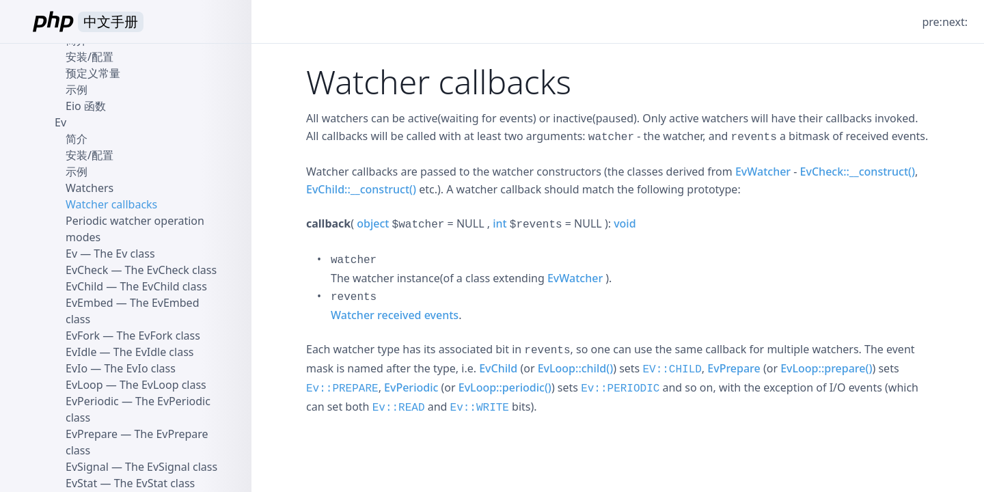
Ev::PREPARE (342, 389)
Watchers (89, 187)
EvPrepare (733, 368)
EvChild (498, 368)
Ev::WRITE (479, 408)
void (625, 223)
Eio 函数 (86, 105)
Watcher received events (395, 315)
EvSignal (87, 466)
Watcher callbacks (111, 204)
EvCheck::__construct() (857, 171)
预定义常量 (93, 73)
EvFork (83, 335)
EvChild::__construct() (361, 189)
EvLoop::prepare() (826, 368)
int (499, 223)
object (373, 223)
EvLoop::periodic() (505, 387)
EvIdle (81, 351)
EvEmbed (89, 302)
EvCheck (87, 269)
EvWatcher (763, 171)
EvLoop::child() (576, 368)
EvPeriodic (411, 387)
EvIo (76, 368)
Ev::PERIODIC (620, 389)
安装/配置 (89, 56)
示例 (76, 89)
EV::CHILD (671, 370)
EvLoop (84, 384)
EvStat (81, 483)
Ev (60, 122)
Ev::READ (398, 408)
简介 (76, 138)
